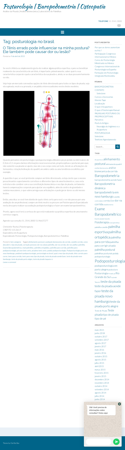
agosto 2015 (100, 359)
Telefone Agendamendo (105, 139)
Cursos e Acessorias (104, 97)
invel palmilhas (28, 248)
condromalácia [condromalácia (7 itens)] (99, 201)
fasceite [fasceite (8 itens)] (107, 219)
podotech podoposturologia (25, 253)
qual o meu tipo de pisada (63, 253)
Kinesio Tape (100, 100)
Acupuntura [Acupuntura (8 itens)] (99, 160)
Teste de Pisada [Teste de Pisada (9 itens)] (101, 311)
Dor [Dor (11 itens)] (112, 200)
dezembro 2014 (102, 379)
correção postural (29, 245)
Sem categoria (15, 242)
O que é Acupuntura (103, 107)
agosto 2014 (100, 392)
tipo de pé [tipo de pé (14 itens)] (100, 318)
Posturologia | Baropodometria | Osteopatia (54, 6)
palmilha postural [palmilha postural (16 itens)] (105, 249)
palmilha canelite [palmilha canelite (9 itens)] (101, 227)
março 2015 (100, 369)
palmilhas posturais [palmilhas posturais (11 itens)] (103, 253)
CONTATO (99, 90)
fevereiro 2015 (101, 373)
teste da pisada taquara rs (43, 259)
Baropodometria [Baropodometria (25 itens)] (107, 175)
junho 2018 (100, 333)
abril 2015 (99, 366)
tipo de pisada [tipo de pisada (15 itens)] (111, 314)
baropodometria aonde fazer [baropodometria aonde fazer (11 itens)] (108, 180)
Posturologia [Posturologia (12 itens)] (101, 273)
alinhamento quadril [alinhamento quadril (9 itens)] (114, 164)
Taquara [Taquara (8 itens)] (97, 282)
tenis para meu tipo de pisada (33, 256)
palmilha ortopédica (41, 248)
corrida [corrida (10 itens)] (107, 200)
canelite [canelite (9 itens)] (117, 197)
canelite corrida (77, 242)
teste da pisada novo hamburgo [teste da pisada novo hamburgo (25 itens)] (104, 296)
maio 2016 (99, 350)
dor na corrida (60, 245)
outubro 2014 (101, 386)
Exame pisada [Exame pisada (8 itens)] (99, 219)
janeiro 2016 (100, 353)
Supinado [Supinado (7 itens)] (114, 277)
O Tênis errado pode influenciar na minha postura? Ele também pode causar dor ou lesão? (46, 50)
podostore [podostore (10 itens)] (113, 269)
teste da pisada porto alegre (21, 259)
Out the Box (15, 443)
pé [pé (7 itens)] (114, 273)
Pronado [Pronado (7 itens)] (110, 273)
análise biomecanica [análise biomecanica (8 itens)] (101, 168)
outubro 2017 (101, 336)
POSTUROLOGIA (102, 133)
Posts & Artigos (102, 123)
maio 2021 (99, 330)
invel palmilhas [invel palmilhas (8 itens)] (114, 223)
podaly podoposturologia (56, 250)
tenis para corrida (15, 256)
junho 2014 (100, 399)
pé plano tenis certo (39, 250)
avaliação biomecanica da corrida (57, 242)
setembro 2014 (102, 389)
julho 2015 (99, 363)
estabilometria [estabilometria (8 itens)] (108, 205)
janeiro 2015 (100, 376)
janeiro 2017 (100, 346)
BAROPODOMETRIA (104, 86)
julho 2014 (99, 396)
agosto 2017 (100, 343)
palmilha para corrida (58, 248)
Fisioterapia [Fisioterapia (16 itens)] (102, 222)
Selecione (101, 93)
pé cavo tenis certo (24, 250)
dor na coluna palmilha (45, 245)
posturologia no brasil (45, 253)
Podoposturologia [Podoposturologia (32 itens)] (110, 261)
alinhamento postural (36, 242)
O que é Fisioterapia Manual (107, 110)
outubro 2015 (101, 356)
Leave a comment (9, 262)
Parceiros (99, 119)
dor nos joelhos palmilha (76, 245)
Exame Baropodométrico (12, 248)
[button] (119, 404)
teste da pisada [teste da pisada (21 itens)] (111, 281)
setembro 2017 (102, 340)
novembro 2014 (102, 383)
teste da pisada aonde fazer (55, 256)
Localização (100, 103)
